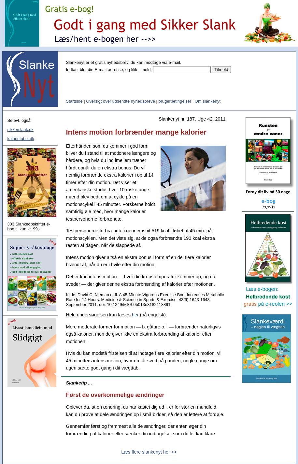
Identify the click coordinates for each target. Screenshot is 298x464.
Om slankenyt (207, 101)
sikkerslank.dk (20, 129)
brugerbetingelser (174, 101)
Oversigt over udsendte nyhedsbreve (120, 101)
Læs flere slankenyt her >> (149, 452)
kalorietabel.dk (21, 138)
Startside (74, 101)
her (135, 314)
